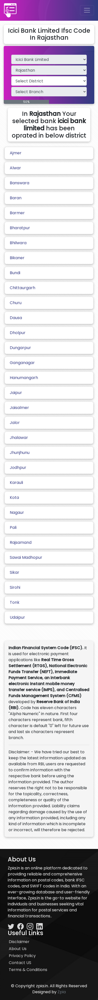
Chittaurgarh (22, 288)
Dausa (16, 318)
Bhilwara (18, 243)
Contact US (20, 963)
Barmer (17, 213)
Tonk (15, 602)
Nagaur (17, 512)
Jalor (15, 422)
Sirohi (15, 587)
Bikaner (17, 258)
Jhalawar (19, 437)
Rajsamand (21, 542)
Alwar (15, 168)
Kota (14, 497)
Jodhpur (18, 467)
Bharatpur (20, 228)
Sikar (14, 572)
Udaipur (17, 617)
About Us (17, 949)
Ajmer (16, 153)
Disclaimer (19, 942)
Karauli (16, 482)
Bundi (15, 273)
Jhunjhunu (20, 452)
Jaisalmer (19, 407)
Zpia (62, 992)
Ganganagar (22, 363)
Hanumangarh (24, 378)
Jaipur (16, 393)
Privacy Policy (22, 956)
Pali (13, 527)
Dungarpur (20, 348)
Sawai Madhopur (26, 557)
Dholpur (18, 333)
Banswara (19, 183)
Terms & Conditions (28, 970)
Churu (16, 303)
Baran (16, 198)
